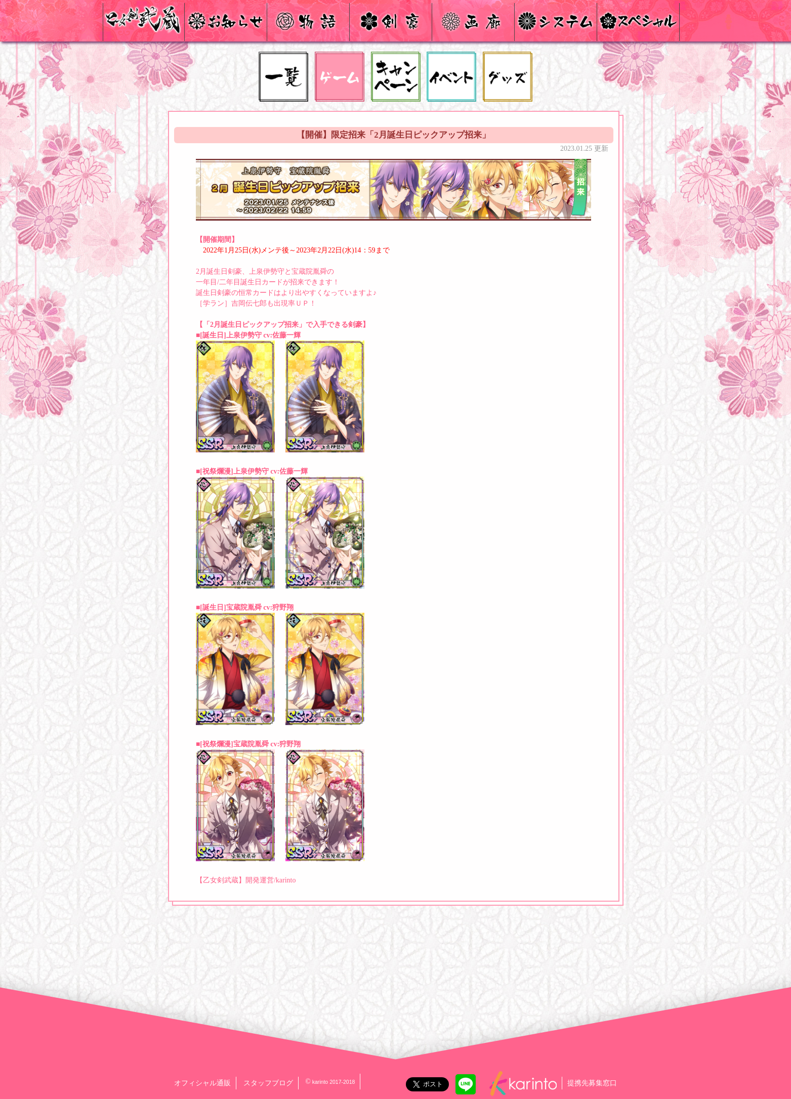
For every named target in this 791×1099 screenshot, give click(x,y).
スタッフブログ (268, 1083)
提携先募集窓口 (592, 1083)
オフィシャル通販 (202, 1083)
